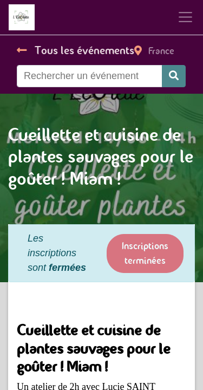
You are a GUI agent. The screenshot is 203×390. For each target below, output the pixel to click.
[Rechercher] (174, 76)
